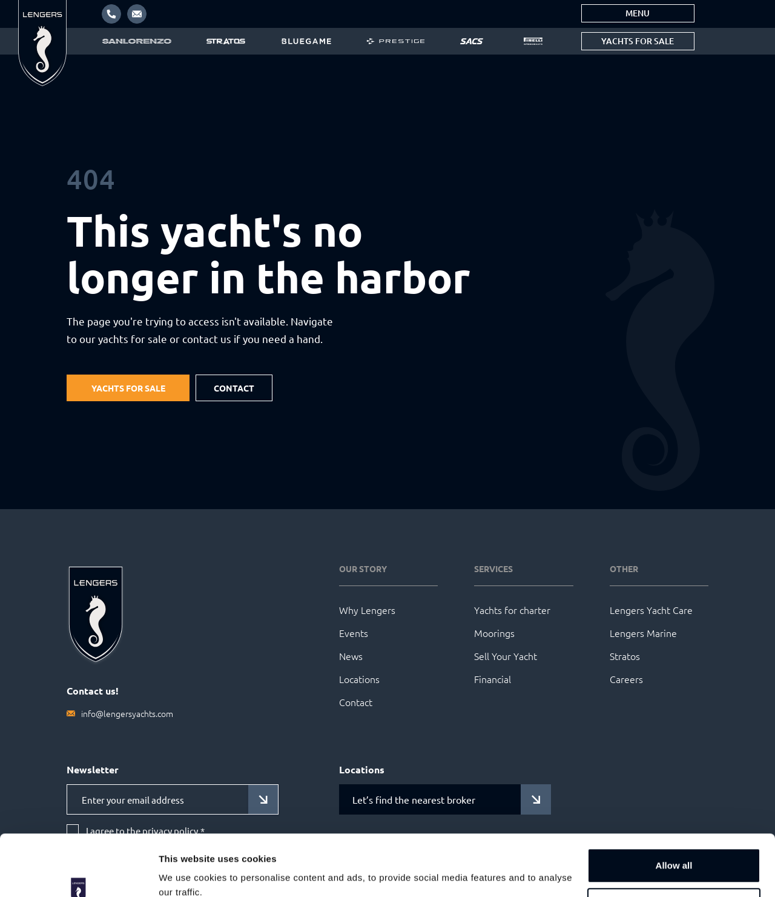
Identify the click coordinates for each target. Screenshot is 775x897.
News (351, 655)
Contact (234, 387)
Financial (492, 678)
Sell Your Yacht (505, 655)
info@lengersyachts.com (127, 713)
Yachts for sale (637, 41)
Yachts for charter (512, 609)
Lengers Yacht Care (651, 609)
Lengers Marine (643, 632)
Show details (187, 873)
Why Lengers (367, 609)
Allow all (674, 813)
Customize (674, 852)
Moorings (494, 632)
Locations (359, 678)
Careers (626, 678)
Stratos (625, 655)
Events (353, 632)
